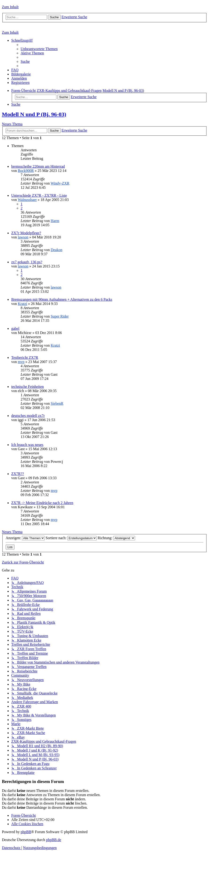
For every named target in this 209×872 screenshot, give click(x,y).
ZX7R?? (17, 474)
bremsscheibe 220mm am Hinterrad (38, 166)
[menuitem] (39, 49)
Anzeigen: (25, 538)
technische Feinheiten (27, 387)
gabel (15, 328)
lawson (23, 237)
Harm (55, 221)
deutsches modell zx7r (28, 416)
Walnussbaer (27, 200)
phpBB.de (53, 840)
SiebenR (57, 403)
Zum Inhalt (10, 7)
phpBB (26, 832)
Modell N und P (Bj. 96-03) (34, 114)
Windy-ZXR (60, 183)
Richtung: (116, 538)
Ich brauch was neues (27, 445)
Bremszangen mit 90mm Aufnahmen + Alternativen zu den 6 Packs (61, 299)
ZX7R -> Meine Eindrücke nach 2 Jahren (42, 503)
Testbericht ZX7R (24, 358)
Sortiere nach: (71, 538)
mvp (21, 362)
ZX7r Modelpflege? (26, 233)
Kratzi (22, 304)
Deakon (56, 250)
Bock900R (26, 171)
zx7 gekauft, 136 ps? (26, 262)
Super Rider (60, 316)
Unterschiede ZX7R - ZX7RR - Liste (39, 195)
